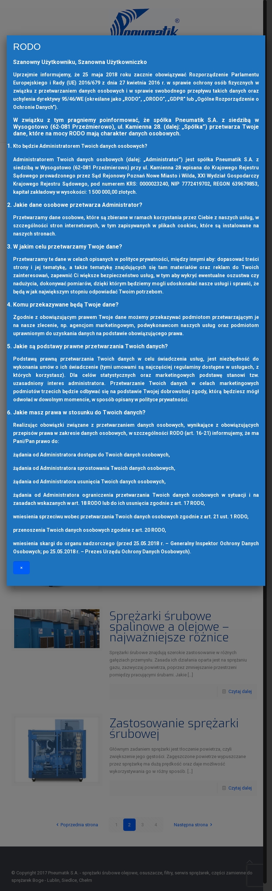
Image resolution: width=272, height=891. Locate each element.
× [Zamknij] (21, 567)
